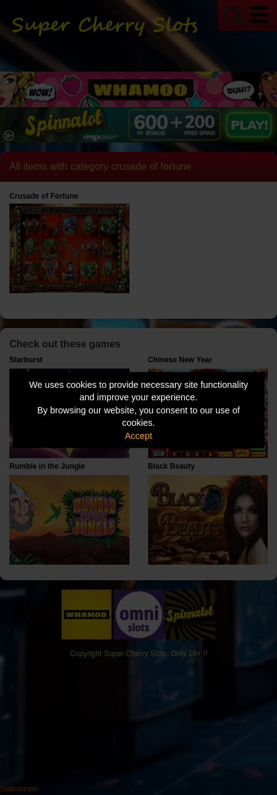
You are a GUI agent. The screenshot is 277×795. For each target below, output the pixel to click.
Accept (139, 435)
